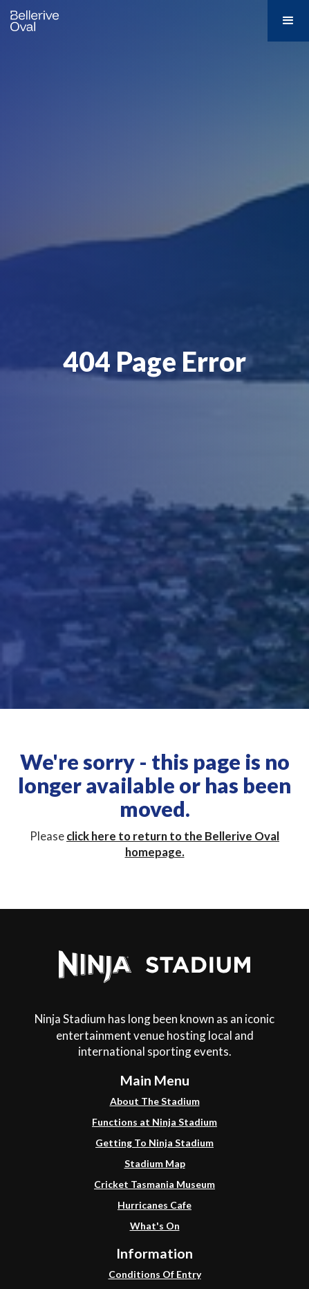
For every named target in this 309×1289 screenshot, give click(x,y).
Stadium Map (154, 1163)
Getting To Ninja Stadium (154, 1142)
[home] (31, 17)
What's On (155, 1226)
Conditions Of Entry (155, 1274)
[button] (288, 21)
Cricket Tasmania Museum (154, 1184)
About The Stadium (155, 1101)
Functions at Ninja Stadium (154, 1122)
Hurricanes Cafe (154, 1205)
